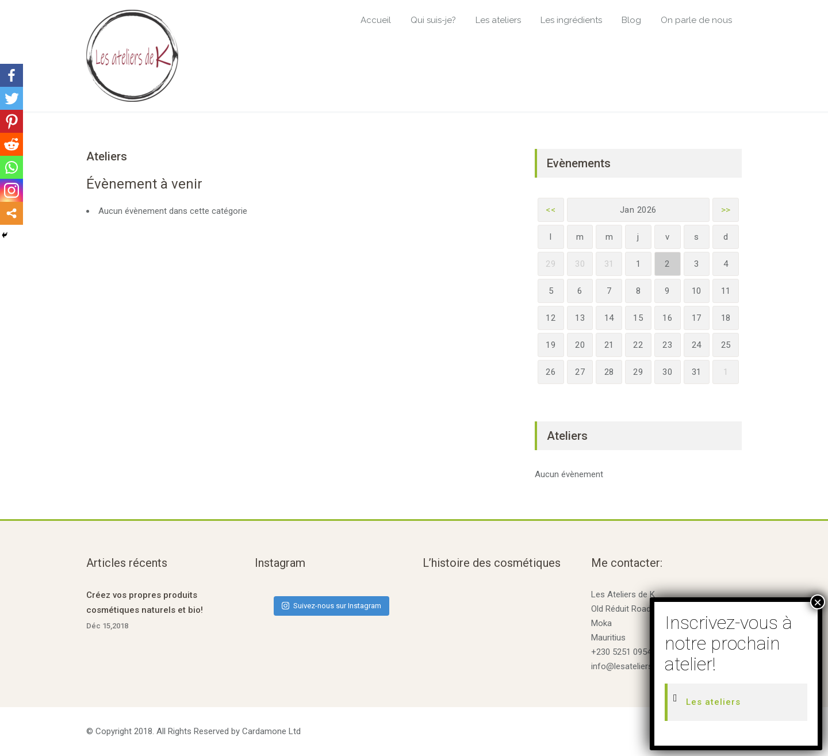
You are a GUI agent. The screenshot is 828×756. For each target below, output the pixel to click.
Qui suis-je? (433, 20)
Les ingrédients (571, 20)
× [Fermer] (818, 601)
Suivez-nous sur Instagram (331, 605)
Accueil (376, 20)
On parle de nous (696, 20)
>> (726, 210)
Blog (631, 20)
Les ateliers (498, 20)
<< (550, 210)
